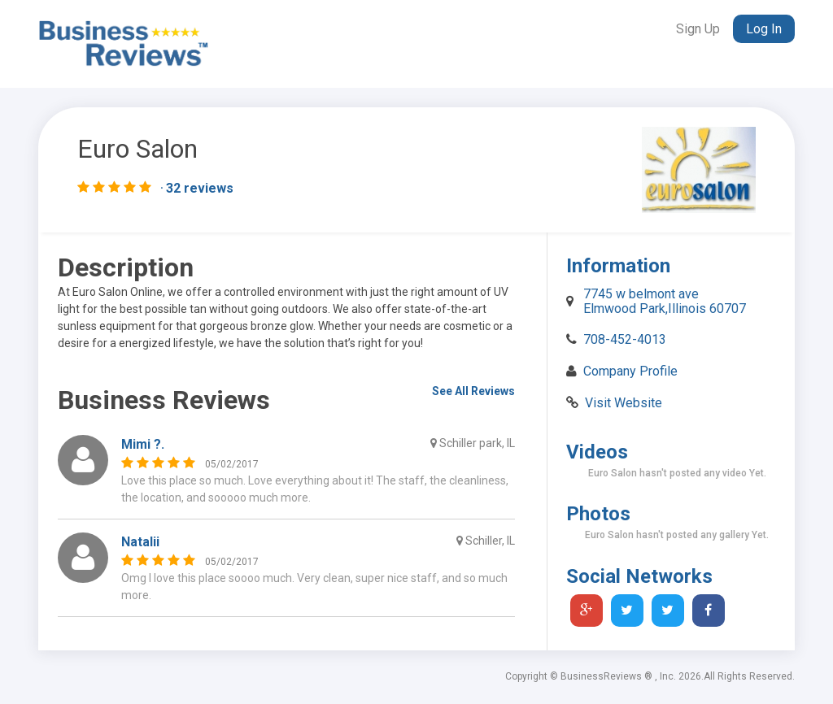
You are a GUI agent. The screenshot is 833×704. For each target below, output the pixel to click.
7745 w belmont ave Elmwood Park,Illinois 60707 (664, 301)
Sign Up (698, 29)
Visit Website (623, 403)
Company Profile (630, 371)
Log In (764, 29)
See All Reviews (473, 391)
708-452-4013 (624, 339)
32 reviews (199, 188)
